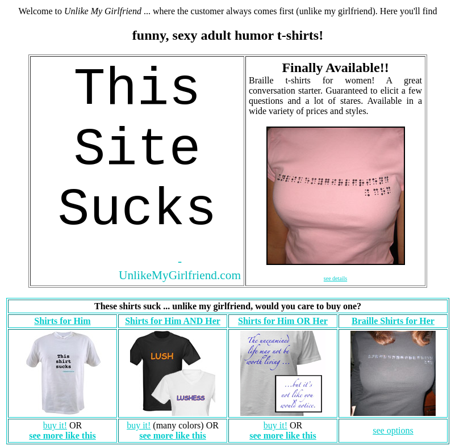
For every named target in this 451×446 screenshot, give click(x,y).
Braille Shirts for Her (393, 321)
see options (393, 430)
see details (335, 278)
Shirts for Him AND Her (172, 321)
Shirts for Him (62, 321)
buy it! (55, 425)
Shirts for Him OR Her (283, 321)
